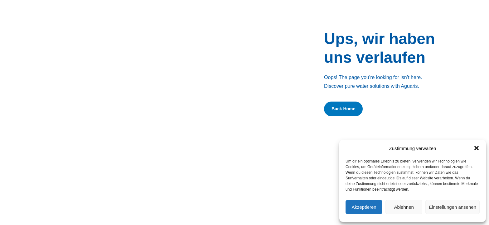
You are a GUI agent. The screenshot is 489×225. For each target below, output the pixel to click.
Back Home (343, 108)
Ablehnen (404, 207)
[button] (476, 148)
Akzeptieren (363, 207)
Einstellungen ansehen (452, 207)
